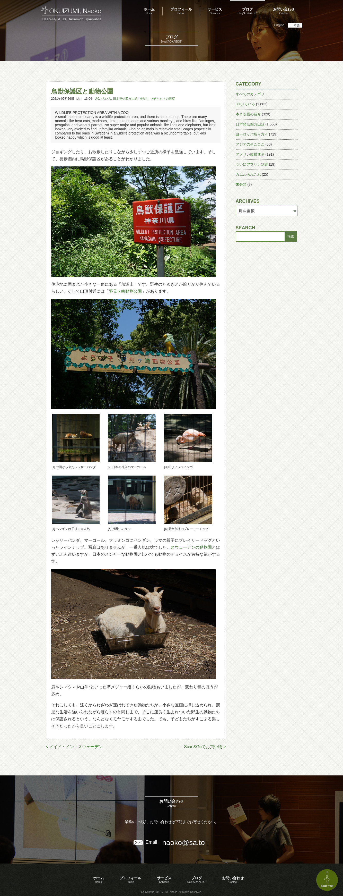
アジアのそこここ (250, 144)
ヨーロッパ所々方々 (252, 134)
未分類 (241, 184)
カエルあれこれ (248, 174)
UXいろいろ (102, 98)
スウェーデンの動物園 (191, 547)
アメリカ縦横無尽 (250, 154)
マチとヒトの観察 (162, 98)
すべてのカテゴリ (250, 94)
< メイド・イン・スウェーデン (74, 747)
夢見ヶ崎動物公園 (125, 291)
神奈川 (143, 98)
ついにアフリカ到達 (252, 164)
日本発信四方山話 (125, 98)
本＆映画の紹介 (248, 114)
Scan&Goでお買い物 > (205, 747)
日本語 (295, 25)
